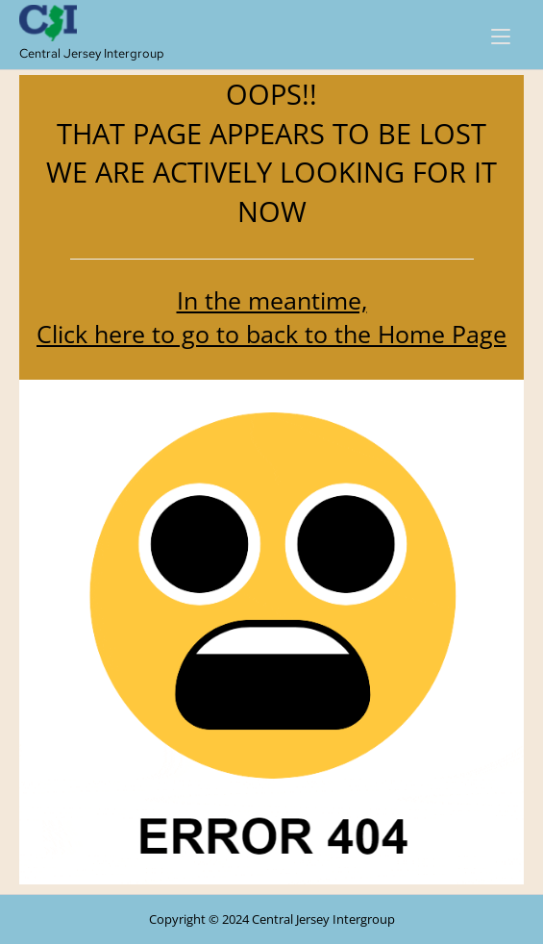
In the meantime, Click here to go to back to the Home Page (271, 317)
